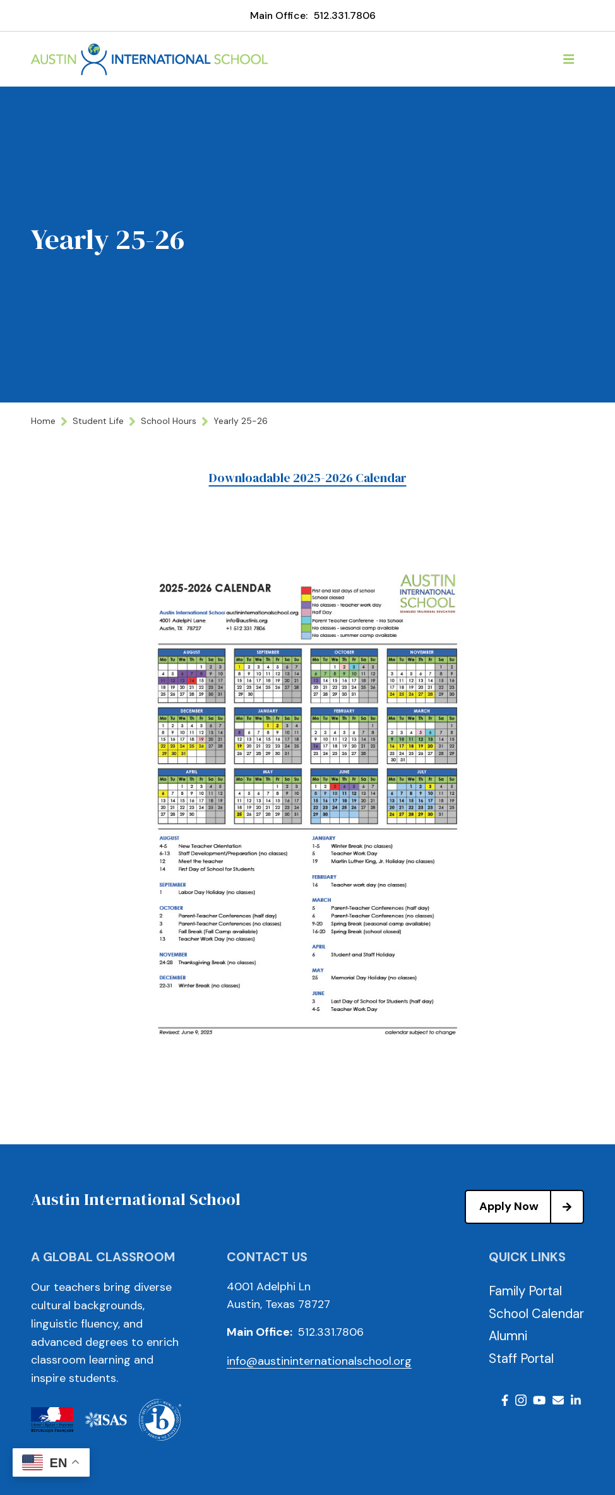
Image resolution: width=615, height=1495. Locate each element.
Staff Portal (521, 1358)
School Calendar (536, 1313)
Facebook (504, 1400)
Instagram (521, 1400)
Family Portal (525, 1291)
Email (558, 1400)
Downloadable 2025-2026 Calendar (308, 478)
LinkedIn (576, 1400)
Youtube (539, 1400)
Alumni (508, 1336)
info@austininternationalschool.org (319, 1361)
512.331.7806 (345, 15)
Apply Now (531, 1207)
